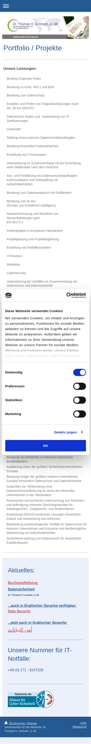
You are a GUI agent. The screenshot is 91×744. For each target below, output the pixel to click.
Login (83, 723)
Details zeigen (65, 432)
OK (45, 446)
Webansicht (80, 726)
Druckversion (15, 723)
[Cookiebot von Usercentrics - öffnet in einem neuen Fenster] (66, 295)
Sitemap (32, 723)
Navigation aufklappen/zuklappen (45, 6)
